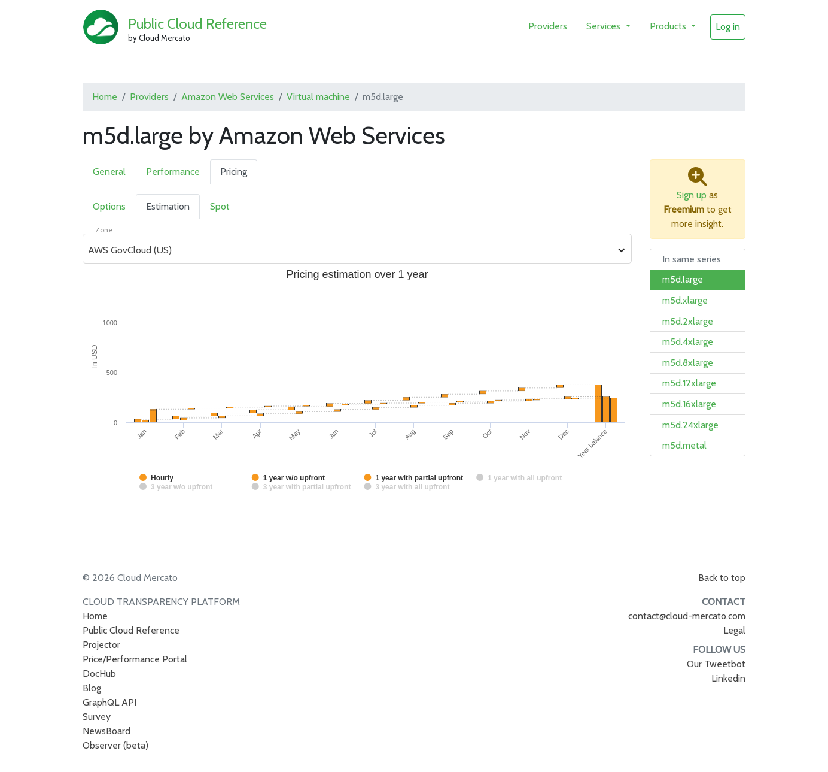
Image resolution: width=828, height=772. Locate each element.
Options (109, 206)
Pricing (233, 171)
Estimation (168, 206)
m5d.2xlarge (687, 321)
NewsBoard (106, 731)
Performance (173, 171)
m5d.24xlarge (690, 425)
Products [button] (669, 26)
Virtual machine (318, 96)
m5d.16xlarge (689, 404)
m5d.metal (684, 445)
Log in (728, 26)
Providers (547, 26)
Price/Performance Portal (135, 659)
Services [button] (604, 26)
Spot (220, 206)
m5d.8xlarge (687, 362)
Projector (101, 644)
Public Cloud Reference (197, 23)
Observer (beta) (115, 745)
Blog (92, 688)
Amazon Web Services (227, 96)
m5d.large (682, 279)
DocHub (99, 673)
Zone (103, 229)
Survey (97, 716)
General (109, 171)
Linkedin (728, 678)
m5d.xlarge (685, 300)
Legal (734, 630)
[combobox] (350, 250)
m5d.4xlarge (687, 341)
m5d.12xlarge (689, 383)
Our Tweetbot (716, 664)
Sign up (692, 195)
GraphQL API (109, 702)
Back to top (721, 577)
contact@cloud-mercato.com (686, 616)
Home (104, 96)
